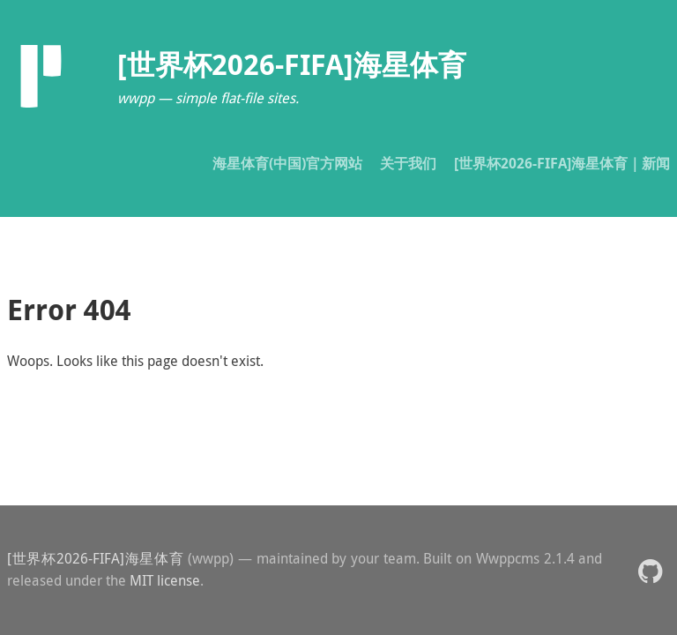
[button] (650, 570)
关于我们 (408, 163)
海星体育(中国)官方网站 (287, 163)
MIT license (165, 580)
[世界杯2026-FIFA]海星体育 (95, 558)
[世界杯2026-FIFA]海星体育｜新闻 (562, 163)
